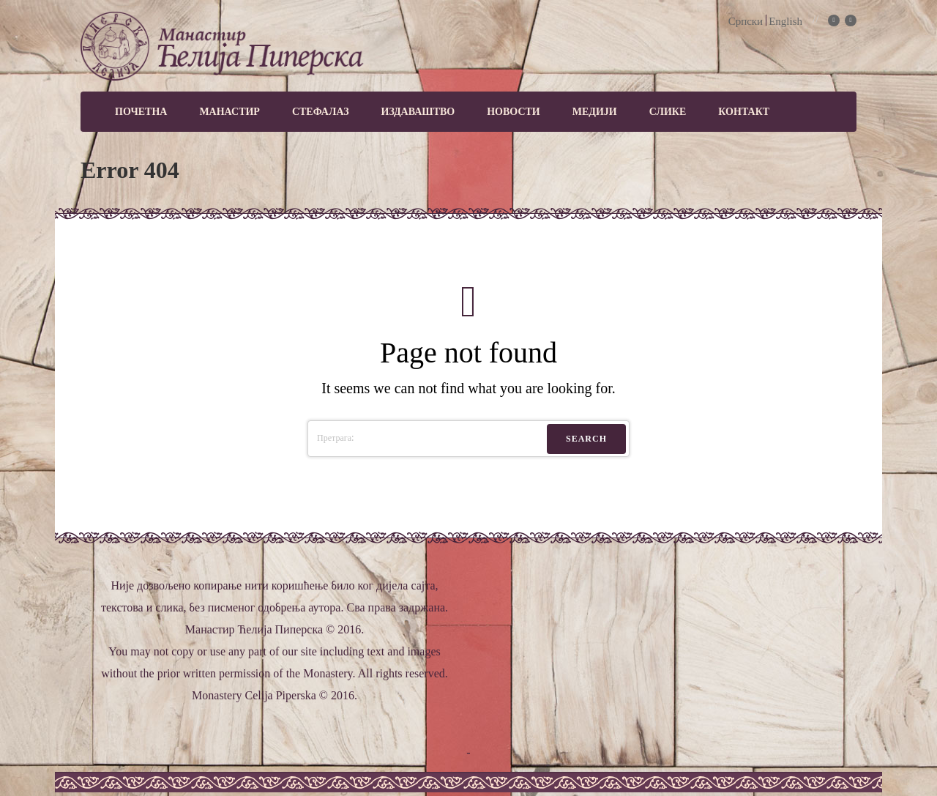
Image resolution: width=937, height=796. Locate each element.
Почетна (141, 111)
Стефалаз (320, 111)
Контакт (743, 111)
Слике (668, 111)
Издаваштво (418, 111)
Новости (513, 111)
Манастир (229, 111)
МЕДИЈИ (594, 111)
